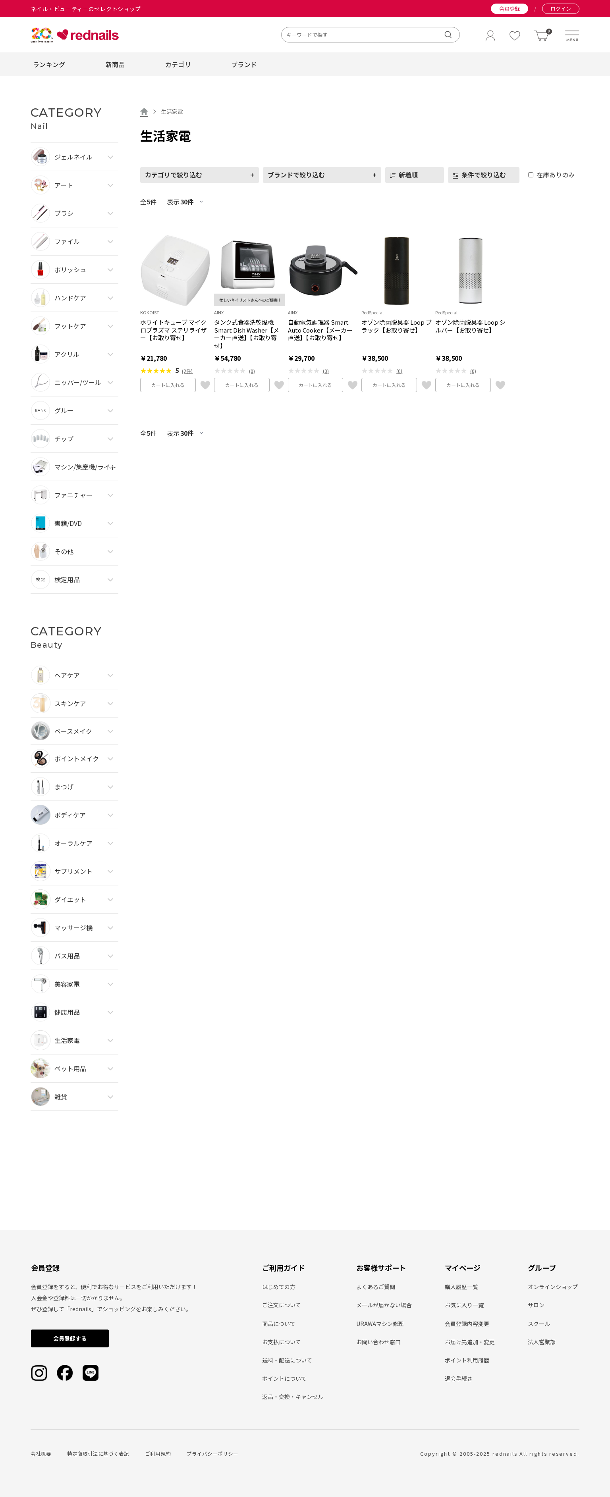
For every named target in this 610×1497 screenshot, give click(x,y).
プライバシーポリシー (212, 1453)
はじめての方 (278, 1287)
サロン (536, 1305)
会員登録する (70, 1338)
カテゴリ (178, 64)
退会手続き (459, 1378)
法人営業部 (542, 1342)
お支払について (281, 1342)
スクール (539, 1324)
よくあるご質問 (375, 1287)
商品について (278, 1324)
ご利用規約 (158, 1453)
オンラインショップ (553, 1287)
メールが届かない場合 (384, 1305)
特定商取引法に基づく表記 (98, 1453)
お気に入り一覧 (464, 1305)
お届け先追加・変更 (470, 1342)
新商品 (115, 64)
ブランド (244, 64)
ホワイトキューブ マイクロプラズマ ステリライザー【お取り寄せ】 (173, 330)
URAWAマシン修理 (380, 1324)
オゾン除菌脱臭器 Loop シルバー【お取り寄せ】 (470, 326)
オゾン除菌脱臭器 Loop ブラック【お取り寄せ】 (396, 326)
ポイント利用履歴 (467, 1360)
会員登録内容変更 (467, 1324)
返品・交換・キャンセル (292, 1397)
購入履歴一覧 (461, 1287)
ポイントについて (284, 1378)
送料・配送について (287, 1360)
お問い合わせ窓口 (378, 1342)
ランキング (49, 64)
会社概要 (41, 1453)
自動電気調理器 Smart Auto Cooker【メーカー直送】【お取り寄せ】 (320, 330)
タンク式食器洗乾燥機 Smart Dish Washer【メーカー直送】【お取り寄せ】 (246, 333)
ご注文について (281, 1305)
